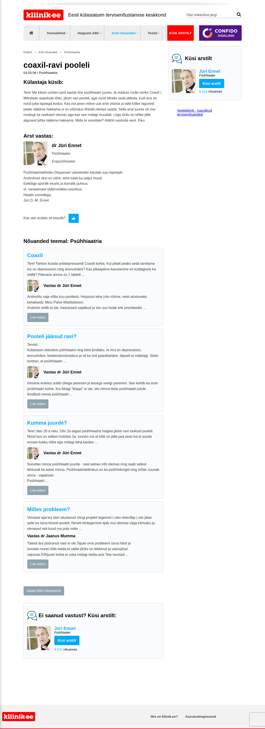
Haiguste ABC (88, 33)
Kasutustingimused (201, 716)
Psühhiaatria (71, 52)
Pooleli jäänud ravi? (52, 336)
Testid (152, 33)
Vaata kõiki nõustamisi (44, 591)
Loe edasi (37, 317)
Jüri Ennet (218, 73)
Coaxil (35, 255)
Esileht (28, 52)
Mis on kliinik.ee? (164, 716)
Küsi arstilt (180, 33)
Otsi (239, 14)
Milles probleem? (48, 509)
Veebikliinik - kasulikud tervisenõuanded (194, 112)
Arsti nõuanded (123, 33)
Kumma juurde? (47, 423)
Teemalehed (56, 33)
